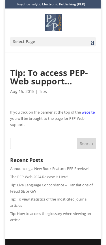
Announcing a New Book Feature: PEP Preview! (49, 168)
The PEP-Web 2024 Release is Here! (39, 176)
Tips (43, 91)
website (88, 112)
